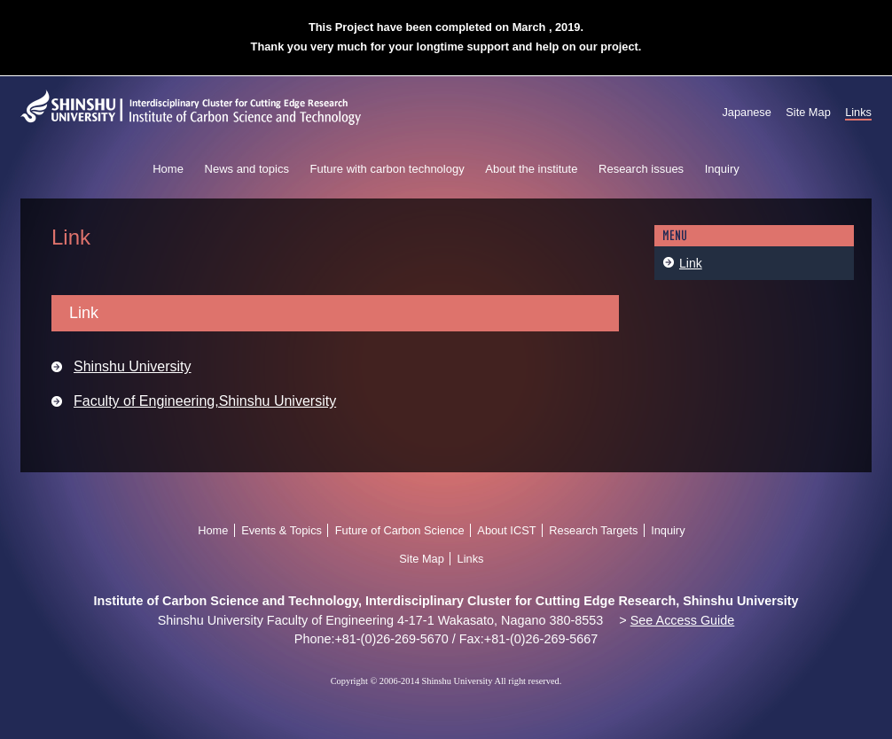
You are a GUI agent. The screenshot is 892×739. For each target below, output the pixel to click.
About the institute (531, 168)
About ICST (506, 530)
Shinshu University (133, 366)
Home (168, 168)
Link (690, 263)
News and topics (247, 168)
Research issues (641, 168)
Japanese (746, 112)
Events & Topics (281, 530)
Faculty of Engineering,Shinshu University (205, 400)
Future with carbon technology (387, 168)
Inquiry (722, 168)
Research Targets (593, 530)
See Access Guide (682, 620)
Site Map (808, 112)
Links (858, 112)
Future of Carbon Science (400, 530)
